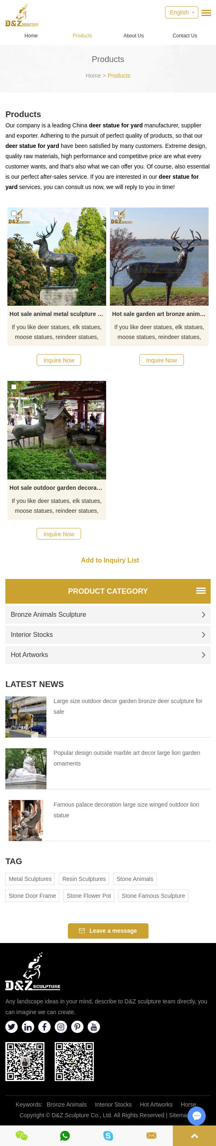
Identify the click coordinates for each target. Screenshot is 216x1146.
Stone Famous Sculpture (153, 895)
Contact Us (185, 36)
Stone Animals (134, 879)
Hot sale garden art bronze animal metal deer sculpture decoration (160, 314)
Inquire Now (59, 360)
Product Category (108, 591)
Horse (188, 1104)
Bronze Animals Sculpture (108, 614)
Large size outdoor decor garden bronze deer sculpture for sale (127, 706)
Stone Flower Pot (89, 895)
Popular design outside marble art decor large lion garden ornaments (126, 758)
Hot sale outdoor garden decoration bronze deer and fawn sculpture (57, 487)
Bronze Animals (66, 1104)
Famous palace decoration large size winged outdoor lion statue (126, 810)
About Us (133, 36)
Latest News (34, 684)
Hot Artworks (108, 654)
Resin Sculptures (84, 879)
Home (30, 36)
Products (82, 36)
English (179, 12)
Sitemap (179, 1115)
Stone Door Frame (32, 895)
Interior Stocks (108, 634)
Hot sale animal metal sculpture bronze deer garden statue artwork (57, 314)
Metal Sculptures (30, 879)
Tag (13, 861)
